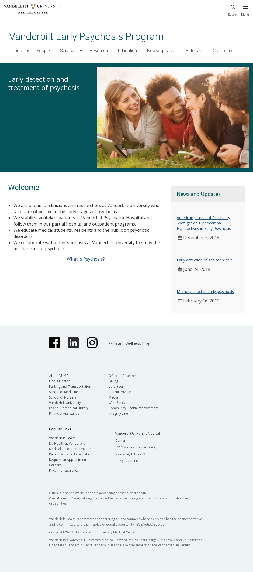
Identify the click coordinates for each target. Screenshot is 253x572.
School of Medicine (63, 392)
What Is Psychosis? (86, 259)
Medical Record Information (70, 449)
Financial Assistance (64, 413)
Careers (55, 465)
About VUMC (58, 375)
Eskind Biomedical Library (68, 408)
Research (99, 50)
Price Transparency (63, 470)
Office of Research (123, 375)
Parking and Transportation (70, 386)
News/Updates (161, 50)
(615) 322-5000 (126, 461)
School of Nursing (62, 397)
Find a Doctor (59, 381)
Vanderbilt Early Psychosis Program (86, 36)
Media (113, 397)
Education (127, 50)
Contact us (223, 50)
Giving (113, 381)
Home (17, 50)
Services (68, 50)
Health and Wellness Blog (128, 343)
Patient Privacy (120, 392)
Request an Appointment (68, 459)
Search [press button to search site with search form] (233, 9)
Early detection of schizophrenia (205, 260)
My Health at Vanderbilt (67, 443)
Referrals (194, 50)
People (43, 50)
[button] (27, 51)
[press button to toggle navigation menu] (245, 13)
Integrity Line (118, 413)
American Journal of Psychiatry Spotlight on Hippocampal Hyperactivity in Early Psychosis (204, 223)
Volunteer (116, 386)
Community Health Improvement (133, 408)
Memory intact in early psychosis (205, 291)
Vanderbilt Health (62, 438)
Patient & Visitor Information (70, 454)
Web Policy (117, 402)
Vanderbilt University (65, 402)
